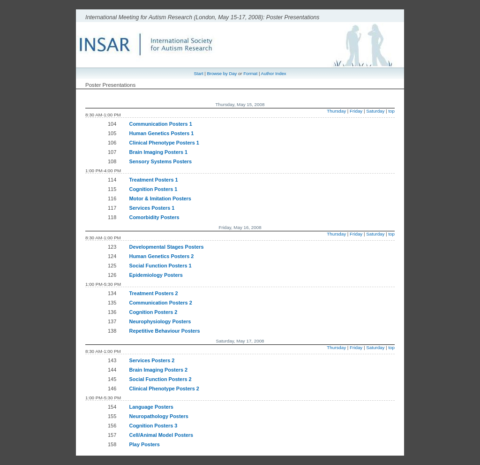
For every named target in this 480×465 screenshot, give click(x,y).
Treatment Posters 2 (153, 293)
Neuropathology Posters (158, 416)
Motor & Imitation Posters (160, 198)
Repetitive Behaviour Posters (164, 331)
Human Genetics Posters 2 (161, 256)
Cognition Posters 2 (153, 312)
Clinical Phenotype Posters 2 (164, 388)
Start (198, 73)
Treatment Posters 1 (153, 180)
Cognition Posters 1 (153, 189)
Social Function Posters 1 (160, 265)
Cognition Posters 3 (153, 425)
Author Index (273, 73)
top (391, 111)
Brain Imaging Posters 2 (158, 370)
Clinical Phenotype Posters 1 (164, 142)
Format (250, 73)
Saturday (375, 111)
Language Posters (151, 407)
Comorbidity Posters (154, 217)
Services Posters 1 (152, 208)
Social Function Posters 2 (160, 379)
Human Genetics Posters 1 (161, 133)
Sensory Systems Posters (160, 161)
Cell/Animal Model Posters (161, 435)
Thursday (336, 111)
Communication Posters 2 (160, 302)
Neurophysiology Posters (160, 321)
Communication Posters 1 (160, 124)
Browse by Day (222, 73)
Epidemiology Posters (156, 275)
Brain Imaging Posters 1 (158, 152)
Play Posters (144, 444)
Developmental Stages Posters (166, 247)
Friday (356, 111)
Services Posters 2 (152, 360)
